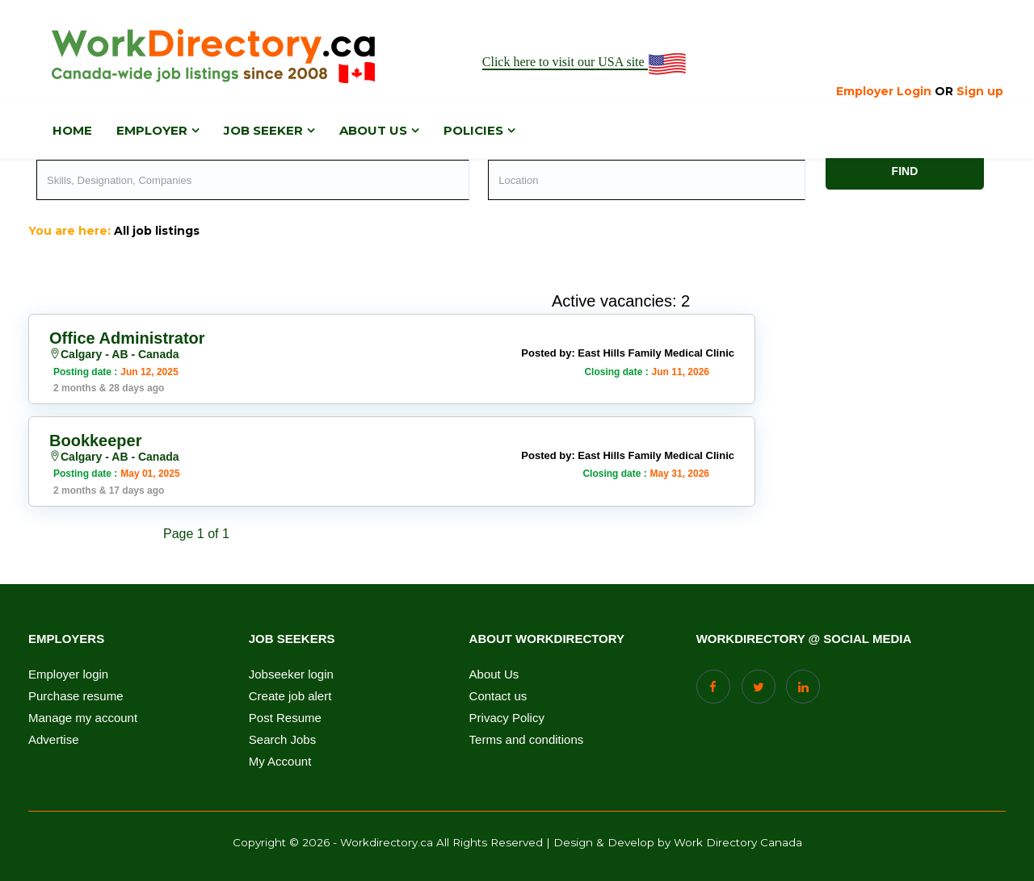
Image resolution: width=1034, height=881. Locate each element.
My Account (280, 761)
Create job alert (290, 696)
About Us (494, 674)
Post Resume (285, 718)
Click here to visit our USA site (585, 62)
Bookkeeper (95, 440)
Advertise (53, 740)
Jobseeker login (291, 674)
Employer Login (883, 91)
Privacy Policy (506, 718)
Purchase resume (76, 696)
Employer (151, 130)
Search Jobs (282, 740)
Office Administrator (127, 338)
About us (373, 130)
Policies (473, 130)
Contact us (498, 696)
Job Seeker (263, 130)
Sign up (979, 91)
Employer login (68, 674)
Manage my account (82, 718)
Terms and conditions (526, 740)
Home (72, 130)
